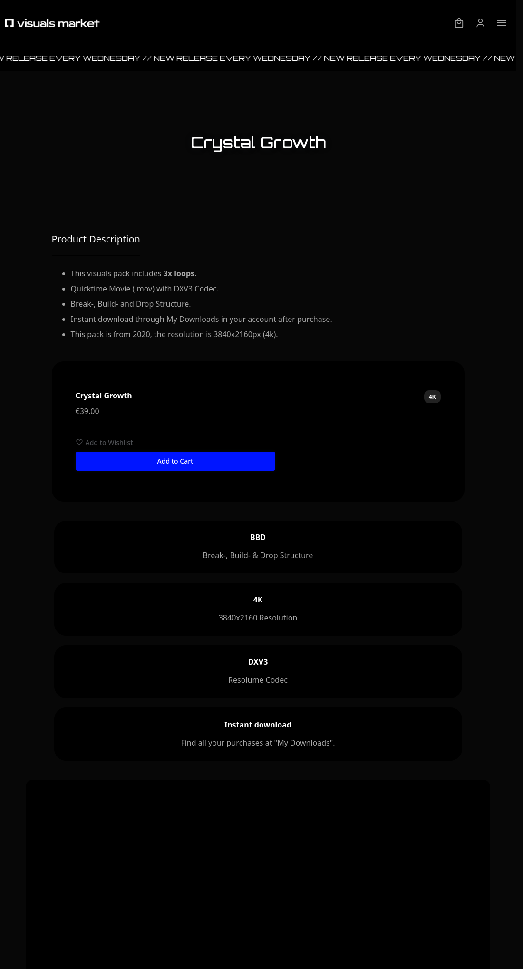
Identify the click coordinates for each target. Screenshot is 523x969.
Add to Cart (175, 460)
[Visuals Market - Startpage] (52, 23)
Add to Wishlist (104, 442)
